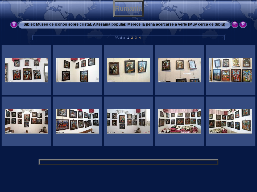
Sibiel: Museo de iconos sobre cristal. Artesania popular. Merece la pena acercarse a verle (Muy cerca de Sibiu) (124, 24)
